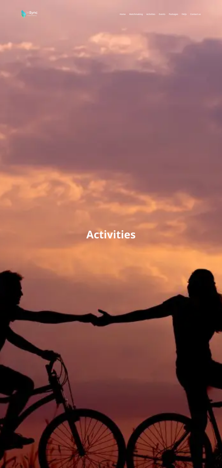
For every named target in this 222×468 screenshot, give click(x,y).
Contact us (195, 14)
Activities (150, 14)
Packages (173, 14)
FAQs (184, 14)
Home (123, 14)
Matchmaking (136, 14)
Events (162, 14)
